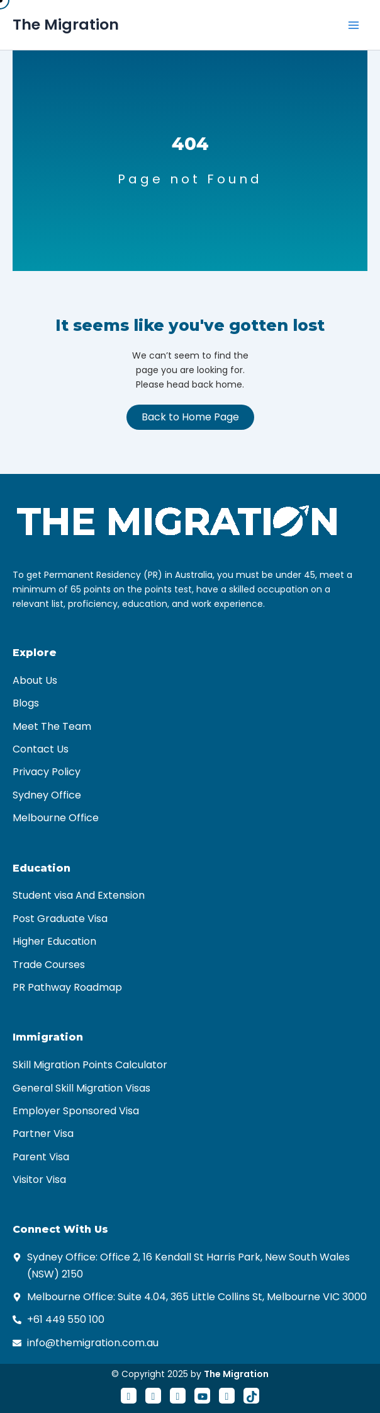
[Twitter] (153, 1396)
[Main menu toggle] (353, 25)
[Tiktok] (251, 1396)
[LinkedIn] (178, 1396)
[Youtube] (202, 1396)
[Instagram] (227, 1396)
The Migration (66, 24)
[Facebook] (129, 1396)
